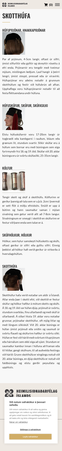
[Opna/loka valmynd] (57, 4)
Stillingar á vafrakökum (30, 430)
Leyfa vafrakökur (30, 437)
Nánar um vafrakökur (18, 422)
